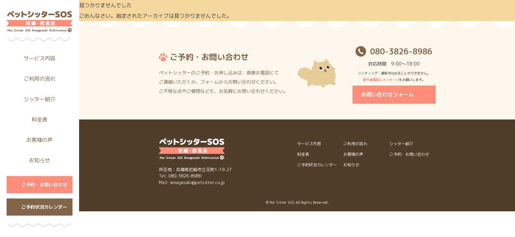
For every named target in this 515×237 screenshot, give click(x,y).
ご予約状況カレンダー (44, 207)
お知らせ (39, 160)
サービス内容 (39, 58)
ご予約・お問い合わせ (44, 184)
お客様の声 (39, 140)
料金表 (39, 119)
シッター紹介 (39, 99)
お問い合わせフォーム (387, 94)
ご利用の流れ (39, 78)
